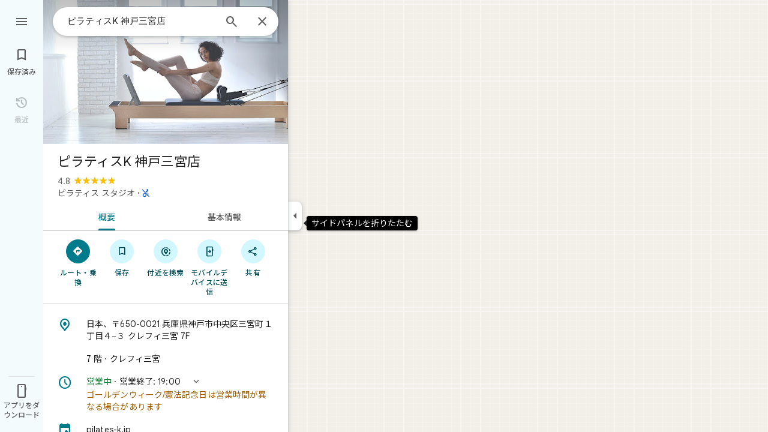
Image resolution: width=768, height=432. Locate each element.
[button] (165, 394)
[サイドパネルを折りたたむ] (295, 216)
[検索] (231, 22)
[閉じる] (262, 22)
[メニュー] (21, 20)
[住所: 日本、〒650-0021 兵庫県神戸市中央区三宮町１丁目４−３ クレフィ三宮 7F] (165, 330)
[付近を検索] (166, 257)
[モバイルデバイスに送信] (209, 267)
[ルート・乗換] (78, 262)
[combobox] (141, 21)
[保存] (122, 257)
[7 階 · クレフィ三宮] (165, 359)
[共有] (253, 257)
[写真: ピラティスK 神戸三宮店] (165, 72)
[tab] (104, 216)
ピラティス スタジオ (96, 193)
